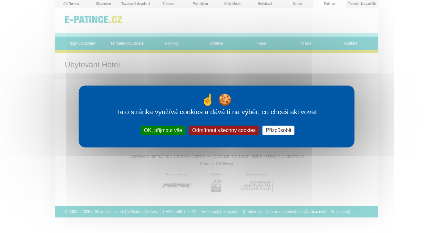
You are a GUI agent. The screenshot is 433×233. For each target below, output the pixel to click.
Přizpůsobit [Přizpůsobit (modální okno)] (278, 130)
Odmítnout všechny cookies (224, 130)
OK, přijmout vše (163, 130)
